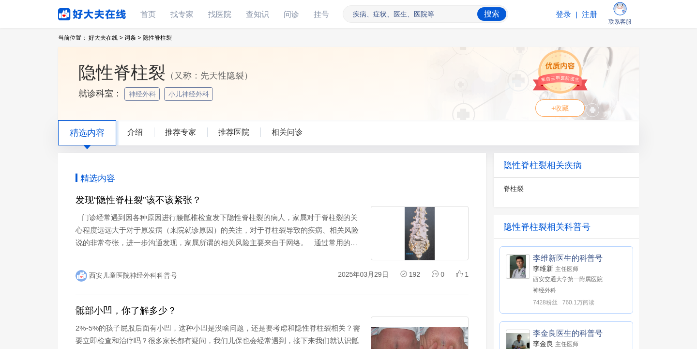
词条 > (132, 37)
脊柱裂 (513, 188)
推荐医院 (233, 132)
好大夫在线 (77, 12)
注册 (589, 14)
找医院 (219, 14)
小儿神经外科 (189, 94)
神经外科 (143, 94)
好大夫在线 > (105, 37)
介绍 (135, 132)
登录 (563, 14)
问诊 (291, 14)
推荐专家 (180, 132)
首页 (148, 14)
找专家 (182, 14)
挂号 (321, 14)
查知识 (257, 14)
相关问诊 (287, 132)
